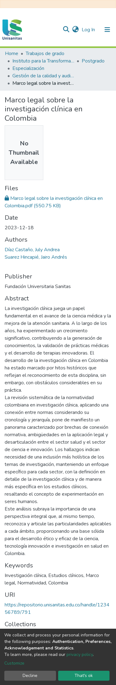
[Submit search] (66, 30)
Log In (89, 29)
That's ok (84, 676)
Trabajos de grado (45, 53)
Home (11, 53)
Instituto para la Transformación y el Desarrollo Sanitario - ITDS (43, 61)
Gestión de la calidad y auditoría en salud (43, 75)
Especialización (28, 68)
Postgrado (93, 61)
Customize (14, 663)
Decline (30, 676)
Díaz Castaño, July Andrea (32, 249)
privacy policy (80, 654)
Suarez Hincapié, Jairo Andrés (36, 257)
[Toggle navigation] (107, 30)
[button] (75, 29)
